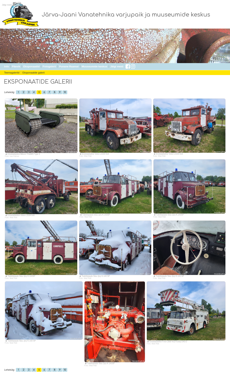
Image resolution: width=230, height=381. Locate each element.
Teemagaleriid (12, 72)
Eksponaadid (31, 66)
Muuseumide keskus (94, 66)
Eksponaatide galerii (33, 72)
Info (6, 66)
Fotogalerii (49, 66)
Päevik (16, 66)
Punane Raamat (69, 66)
